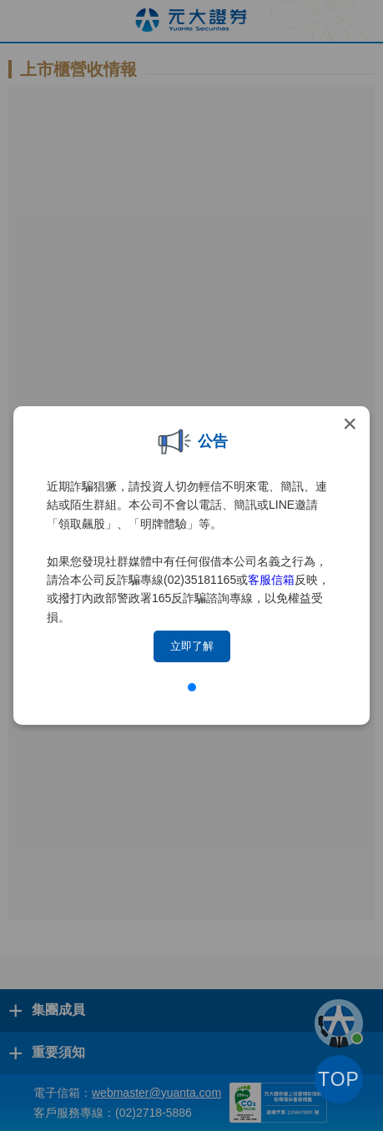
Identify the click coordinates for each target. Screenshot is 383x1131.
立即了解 (192, 646)
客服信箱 (271, 579)
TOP (339, 1079)
